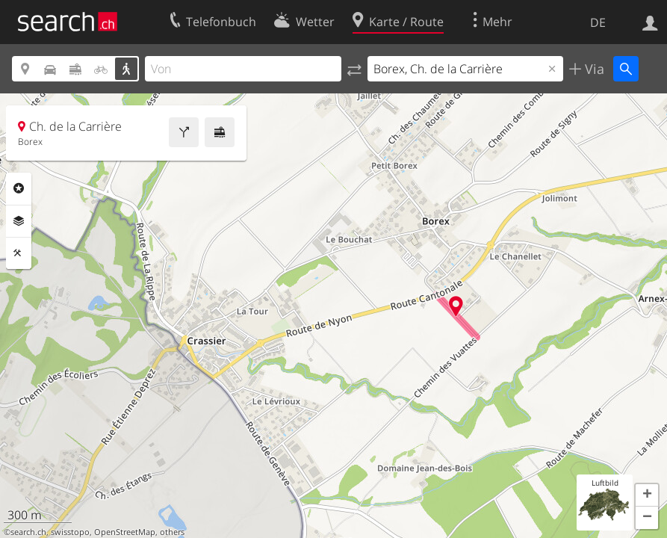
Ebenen (18, 221)
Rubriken (18, 188)
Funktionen (18, 253)
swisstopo (70, 532)
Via (592, 69)
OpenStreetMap (124, 532)
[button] (647, 495)
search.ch (28, 532)
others (172, 532)
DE (598, 22)
